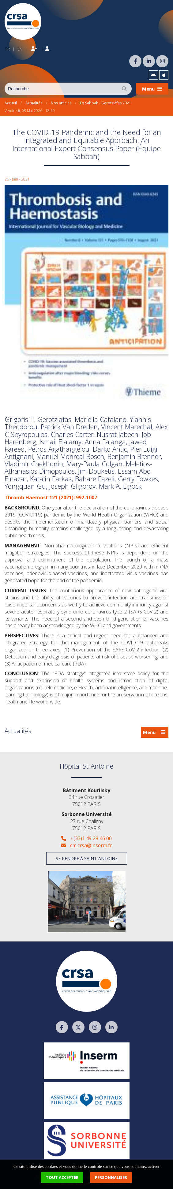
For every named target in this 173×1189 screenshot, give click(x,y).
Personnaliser (111, 1177)
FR (8, 49)
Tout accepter (62, 1177)
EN (19, 49)
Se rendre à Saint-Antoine (87, 858)
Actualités (33, 103)
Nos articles (61, 103)
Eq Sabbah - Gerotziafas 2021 (105, 103)
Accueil (11, 103)
